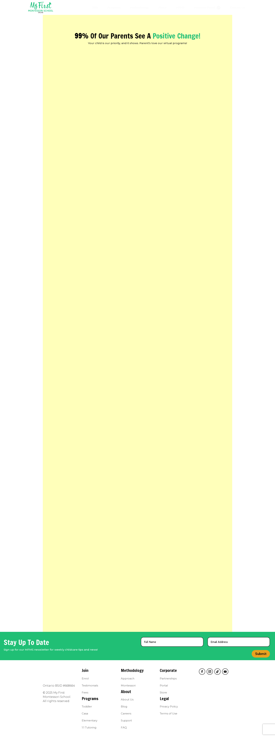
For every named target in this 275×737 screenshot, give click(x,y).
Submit (260, 654)
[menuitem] (94, 7)
